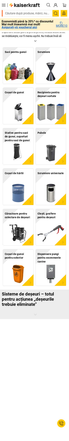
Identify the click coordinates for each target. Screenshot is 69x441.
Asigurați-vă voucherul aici (19, 27)
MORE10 (61, 24)
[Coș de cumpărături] (64, 5)
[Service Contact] (61, 423)
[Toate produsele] (4, 5)
